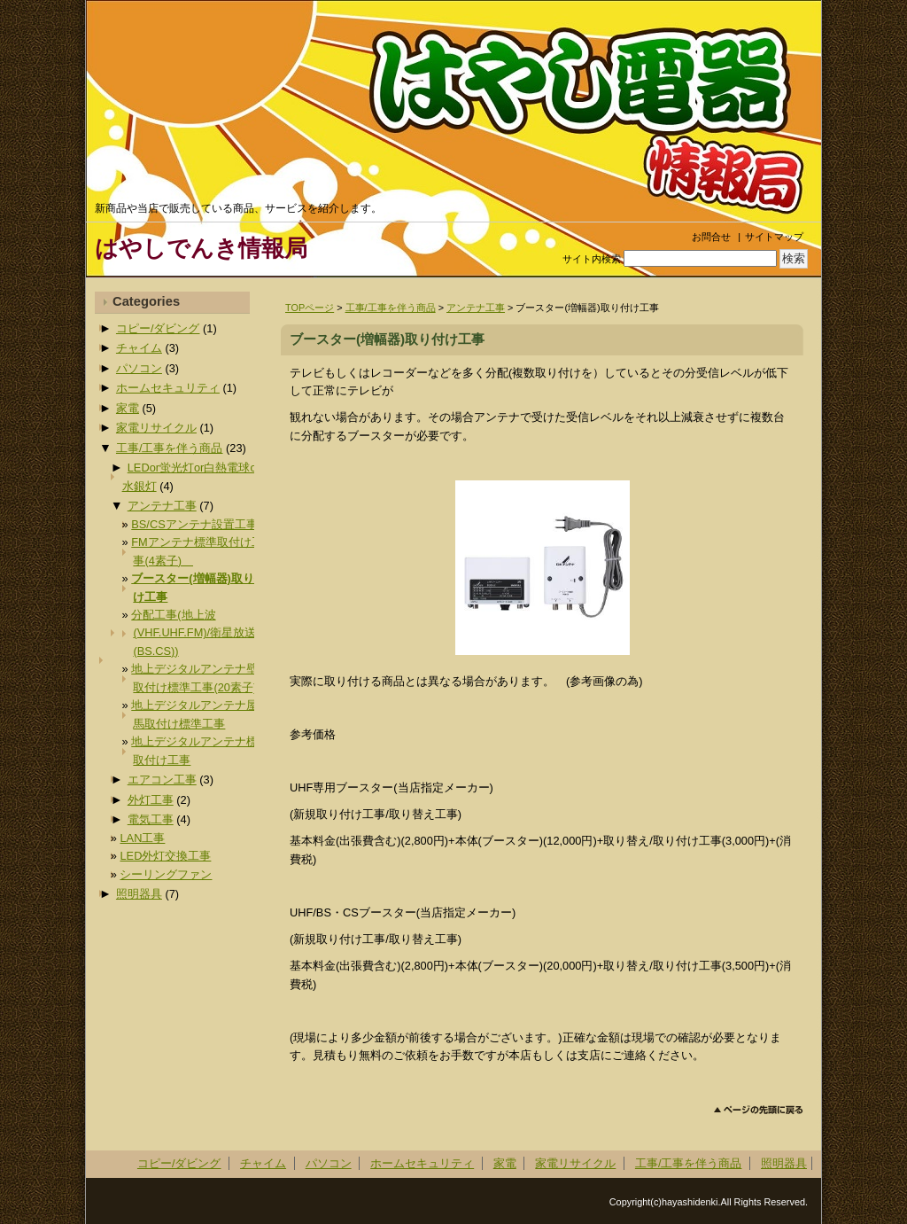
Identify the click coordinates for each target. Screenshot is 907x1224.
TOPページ (309, 307)
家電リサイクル (156, 427)
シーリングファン (166, 874)
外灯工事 (151, 800)
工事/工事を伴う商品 (390, 307)
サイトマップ (774, 236)
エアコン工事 (162, 779)
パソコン (139, 368)
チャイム (139, 348)
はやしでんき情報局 (201, 248)
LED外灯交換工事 (165, 855)
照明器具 (139, 893)
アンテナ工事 (475, 307)
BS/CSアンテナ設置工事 (194, 524)
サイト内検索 (591, 258)
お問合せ (711, 236)
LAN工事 (142, 838)
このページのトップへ (758, 1110)
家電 (127, 408)
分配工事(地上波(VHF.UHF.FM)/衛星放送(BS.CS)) (193, 633)
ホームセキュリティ (168, 387)
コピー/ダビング (158, 328)
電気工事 (151, 819)
